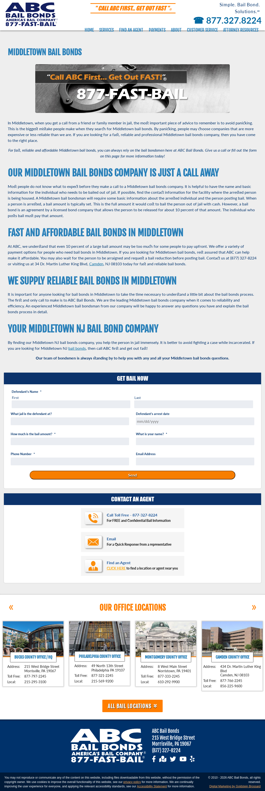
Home (89, 30)
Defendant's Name (27, 391)
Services (106, 30)
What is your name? (151, 434)
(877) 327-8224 (166, 750)
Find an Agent (131, 30)
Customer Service (202, 30)
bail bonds (77, 348)
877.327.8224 (226, 20)
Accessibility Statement (152, 786)
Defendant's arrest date (152, 413)
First (15, 398)
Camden (96, 263)
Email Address (146, 454)
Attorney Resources (240, 30)
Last (137, 398)
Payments (157, 30)
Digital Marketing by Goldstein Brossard (235, 786)
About (176, 30)
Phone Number (23, 454)
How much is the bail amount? (33, 434)
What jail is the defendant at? (31, 413)
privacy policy (132, 782)
